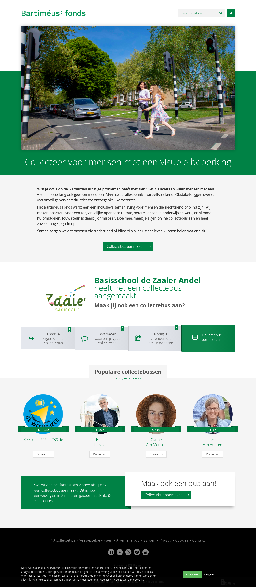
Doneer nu (43, 454)
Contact (198, 540)
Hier (68, 579)
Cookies (181, 540)
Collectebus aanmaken (129, 246)
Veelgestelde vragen (95, 540)
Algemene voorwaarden (136, 540)
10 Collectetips (63, 540)
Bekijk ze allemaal (128, 378)
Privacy (165, 540)
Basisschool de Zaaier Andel (147, 280)
